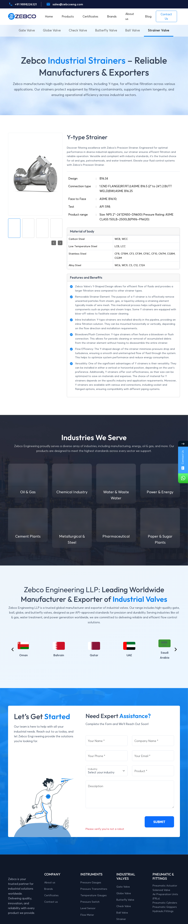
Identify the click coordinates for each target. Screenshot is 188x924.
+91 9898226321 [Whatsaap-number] (26, 4)
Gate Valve (27, 30)
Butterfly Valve (106, 30)
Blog (148, 16)
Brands (48, 889)
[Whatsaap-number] (183, 478)
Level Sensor (87, 908)
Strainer (121, 919)
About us (129, 16)
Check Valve (78, 30)
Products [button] (68, 16)
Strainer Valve (158, 30)
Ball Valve (132, 30)
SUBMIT (159, 822)
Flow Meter (87, 914)
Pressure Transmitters (93, 889)
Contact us (51, 901)
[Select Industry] (107, 770)
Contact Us (183, 460)
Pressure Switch (90, 901)
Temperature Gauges (93, 895)
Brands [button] (112, 16)
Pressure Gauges (90, 882)
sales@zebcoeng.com (68, 4)
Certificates (90, 16)
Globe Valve (52, 30)
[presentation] (113, 820)
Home (49, 16)
